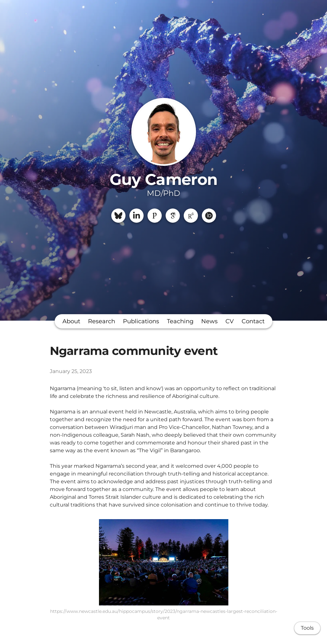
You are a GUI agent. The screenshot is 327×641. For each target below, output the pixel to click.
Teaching (180, 321)
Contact (253, 321)
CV (229, 321)
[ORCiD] (209, 215)
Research (101, 321)
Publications (141, 321)
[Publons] (154, 215)
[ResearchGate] (191, 215)
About (71, 321)
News (209, 321)
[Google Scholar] (173, 215)
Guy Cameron (163, 179)
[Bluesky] (118, 215)
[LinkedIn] (136, 215)
